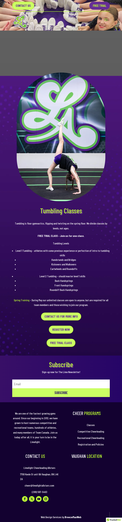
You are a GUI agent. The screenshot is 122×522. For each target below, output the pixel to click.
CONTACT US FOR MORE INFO (61, 316)
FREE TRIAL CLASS (61, 343)
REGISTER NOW (61, 329)
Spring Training (21, 300)
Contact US (23, 6)
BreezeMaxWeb (73, 517)
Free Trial (99, 6)
